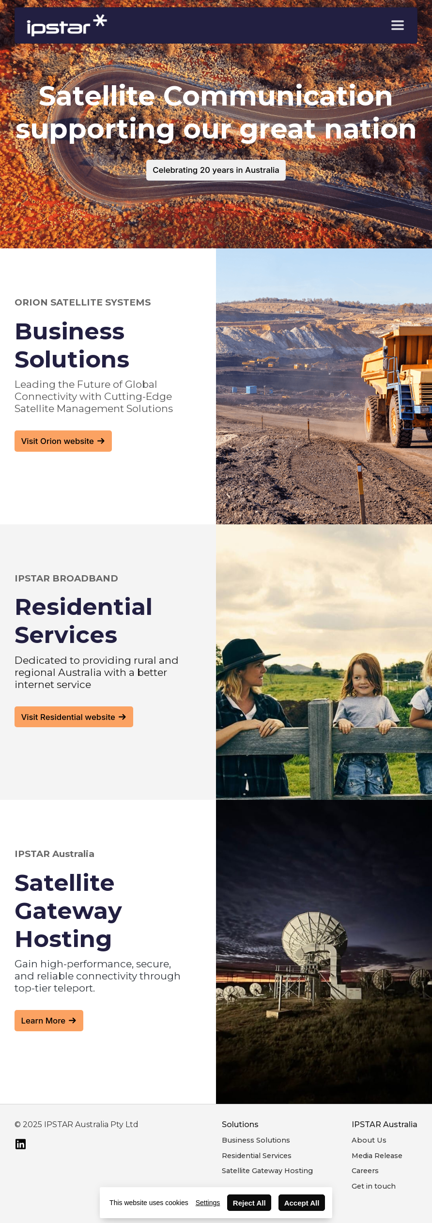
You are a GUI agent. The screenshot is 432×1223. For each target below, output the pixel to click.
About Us (369, 1140)
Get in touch (374, 1186)
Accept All (302, 1203)
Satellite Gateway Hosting (267, 1170)
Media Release (377, 1155)
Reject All (249, 1203)
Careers (365, 1170)
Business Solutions (256, 1140)
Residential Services (257, 1155)
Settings (208, 1203)
